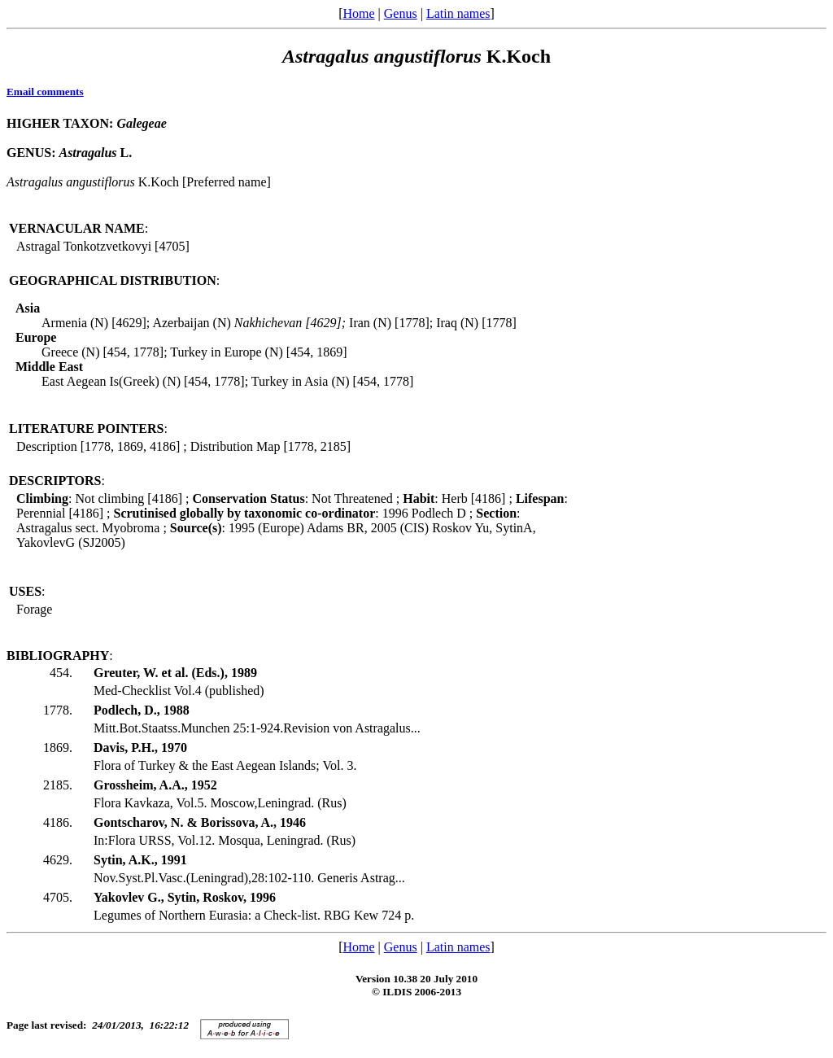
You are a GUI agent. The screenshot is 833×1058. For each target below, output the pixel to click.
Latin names (458, 13)
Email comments (45, 91)
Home (358, 13)
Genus (400, 13)
